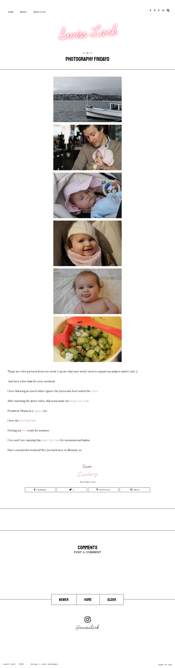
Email (135, 490)
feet (24, 430)
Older (111, 599)
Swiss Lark (88, 33)
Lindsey (87, 474)
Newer (64, 599)
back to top (165, 664)
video (94, 391)
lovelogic (52, 664)
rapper (37, 410)
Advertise (39, 11)
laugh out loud (79, 401)
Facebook (40, 490)
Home (11, 11)
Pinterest (103, 490)
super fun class (50, 440)
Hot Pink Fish (27, 420)
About (23, 11)
